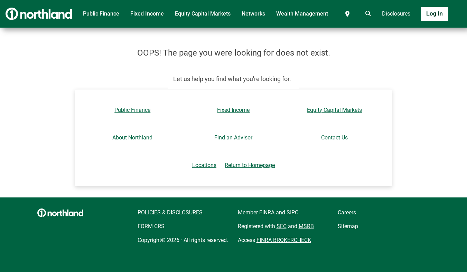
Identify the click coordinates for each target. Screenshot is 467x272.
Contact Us (334, 137)
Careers (347, 212)
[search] (367, 14)
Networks (253, 13)
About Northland (132, 137)
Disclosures (396, 13)
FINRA (266, 212)
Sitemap (348, 226)
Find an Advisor (233, 137)
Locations (204, 165)
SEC (282, 226)
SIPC (292, 212)
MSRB (306, 226)
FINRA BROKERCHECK (283, 240)
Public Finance (101, 13)
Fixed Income (147, 13)
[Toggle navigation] (412, 33)
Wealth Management (302, 13)
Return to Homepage (250, 165)
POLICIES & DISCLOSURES (170, 212)
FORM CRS (151, 226)
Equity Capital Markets (203, 13)
